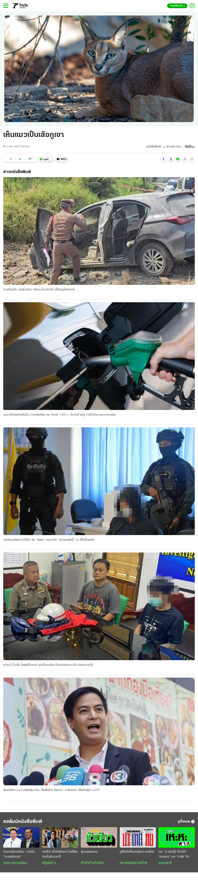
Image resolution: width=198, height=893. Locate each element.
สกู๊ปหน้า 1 (49, 866)
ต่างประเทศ (173, 147)
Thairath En (177, 6)
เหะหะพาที (165, 866)
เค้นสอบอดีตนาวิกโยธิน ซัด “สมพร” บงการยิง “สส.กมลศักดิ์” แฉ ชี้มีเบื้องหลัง (48, 540)
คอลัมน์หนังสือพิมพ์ (28, 823)
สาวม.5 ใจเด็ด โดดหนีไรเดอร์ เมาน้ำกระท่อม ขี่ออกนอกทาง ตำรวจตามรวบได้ (48, 666)
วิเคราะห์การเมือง (15, 866)
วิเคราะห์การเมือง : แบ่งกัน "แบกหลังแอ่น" (19, 857)
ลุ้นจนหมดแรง (89, 854)
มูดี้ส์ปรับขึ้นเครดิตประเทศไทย (137, 854)
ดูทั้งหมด (186, 824)
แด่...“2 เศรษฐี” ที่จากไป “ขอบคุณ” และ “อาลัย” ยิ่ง (173, 857)
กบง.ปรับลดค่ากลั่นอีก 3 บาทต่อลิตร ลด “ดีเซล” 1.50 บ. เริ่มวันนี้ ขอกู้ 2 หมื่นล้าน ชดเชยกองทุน (59, 415)
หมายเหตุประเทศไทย (133, 866)
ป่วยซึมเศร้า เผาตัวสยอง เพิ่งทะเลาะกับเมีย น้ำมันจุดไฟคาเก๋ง (39, 290)
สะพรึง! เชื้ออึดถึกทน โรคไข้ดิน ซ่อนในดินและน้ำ (60, 857)
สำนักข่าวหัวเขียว (92, 866)
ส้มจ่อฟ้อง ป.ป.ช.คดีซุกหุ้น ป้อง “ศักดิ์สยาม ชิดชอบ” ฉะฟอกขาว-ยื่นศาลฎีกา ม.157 (51, 791)
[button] (163, 159)
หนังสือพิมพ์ (152, 147)
